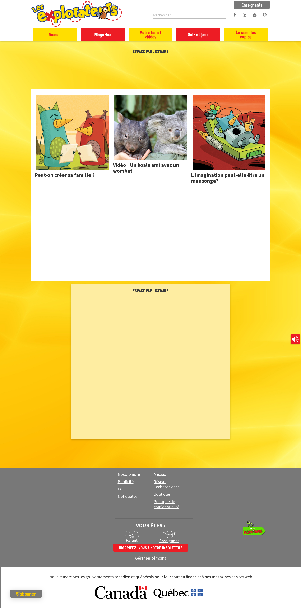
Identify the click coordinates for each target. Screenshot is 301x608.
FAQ (121, 489)
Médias (160, 474)
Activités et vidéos (150, 34)
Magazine (102, 34)
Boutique (162, 494)
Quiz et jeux (198, 34)
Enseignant (169, 541)
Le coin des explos (246, 34)
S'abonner (26, 594)
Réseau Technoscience (167, 484)
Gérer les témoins (150, 558)
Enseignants (252, 5)
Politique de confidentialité (166, 504)
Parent (132, 540)
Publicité (126, 482)
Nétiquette (127, 496)
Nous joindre (129, 474)
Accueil (55, 34)
